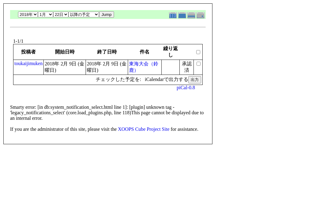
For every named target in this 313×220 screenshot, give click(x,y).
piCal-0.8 (186, 87)
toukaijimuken (28, 63)
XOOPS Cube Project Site (143, 129)
